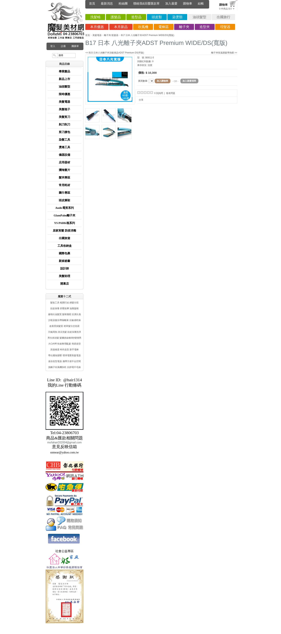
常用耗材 (64, 185)
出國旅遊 (64, 238)
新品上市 (64, 79)
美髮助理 (64, 276)
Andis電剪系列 (64, 207)
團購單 (75, 46)
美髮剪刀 (64, 116)
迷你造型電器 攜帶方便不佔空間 (64, 361)
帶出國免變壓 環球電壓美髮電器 (64, 355)
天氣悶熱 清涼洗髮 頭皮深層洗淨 (64, 332)
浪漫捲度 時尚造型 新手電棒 (64, 349)
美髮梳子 (64, 109)
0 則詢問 (158, 93)
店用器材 (64, 162)
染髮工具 (64, 139)
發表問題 (170, 93)
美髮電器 (64, 101)
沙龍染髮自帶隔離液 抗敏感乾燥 (64, 320)
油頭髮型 (64, 86)
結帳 (201, 3)
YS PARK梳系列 (64, 223)
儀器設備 (64, 154)
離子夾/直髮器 (111, 35)
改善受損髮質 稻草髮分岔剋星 (64, 326)
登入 (52, 46)
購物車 (187, 3)
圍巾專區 (64, 192)
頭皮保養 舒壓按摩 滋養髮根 (64, 308)
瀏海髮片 (64, 169)
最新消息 (107, 3)
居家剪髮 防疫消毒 (64, 230)
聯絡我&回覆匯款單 (146, 3)
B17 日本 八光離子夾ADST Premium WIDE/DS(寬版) (147, 35)
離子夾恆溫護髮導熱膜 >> (224, 52)
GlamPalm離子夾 (64, 215)
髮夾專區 (64, 177)
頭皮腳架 (64, 200)
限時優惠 (64, 94)
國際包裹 (64, 253)
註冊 (63, 46)
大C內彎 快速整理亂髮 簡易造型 (64, 343)
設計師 (64, 268)
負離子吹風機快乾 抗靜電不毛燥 (64, 367)
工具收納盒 (64, 245)
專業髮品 (64, 71)
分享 (141, 100)
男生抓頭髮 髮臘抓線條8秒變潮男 (64, 338)
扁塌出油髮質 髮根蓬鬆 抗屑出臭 (64, 314)
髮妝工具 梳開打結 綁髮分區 (64, 302)
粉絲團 (123, 3)
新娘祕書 (64, 260)
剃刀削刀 (64, 124)
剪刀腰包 (64, 132)
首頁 (92, 3)
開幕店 (64, 283)
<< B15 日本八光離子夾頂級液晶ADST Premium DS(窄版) (114, 52)
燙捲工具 (64, 147)
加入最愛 (171, 3)
